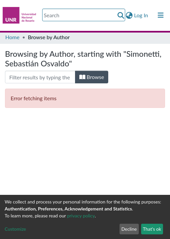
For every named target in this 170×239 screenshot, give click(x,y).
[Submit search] (121, 15)
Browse (91, 77)
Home (12, 37)
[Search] (83, 15)
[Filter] (40, 77)
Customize (15, 229)
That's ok (152, 229)
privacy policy (81, 215)
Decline (129, 229)
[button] (129, 15)
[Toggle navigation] (160, 15)
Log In (141, 15)
